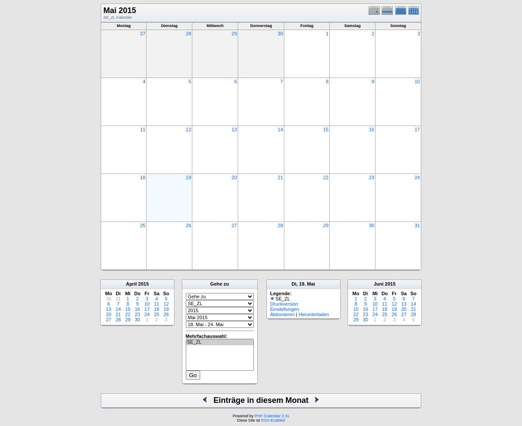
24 (417, 177)
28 (188, 33)
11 (142, 129)
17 (417, 129)
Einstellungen (284, 309)
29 (234, 33)
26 (188, 225)
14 (280, 129)
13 (234, 129)
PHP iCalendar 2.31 (272, 416)
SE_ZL (219, 342)
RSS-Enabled (273, 420)
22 (325, 177)
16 (371, 129)
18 (142, 177)
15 (325, 129)
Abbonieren (282, 314)
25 (142, 225)
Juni (379, 283)
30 (280, 33)
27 (142, 33)
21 (280, 177)
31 (417, 225)
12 (188, 129)
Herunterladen (314, 314)
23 (371, 177)
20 (234, 177)
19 (188, 177)
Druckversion (284, 304)
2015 (143, 283)
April (131, 283)
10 (417, 81)
